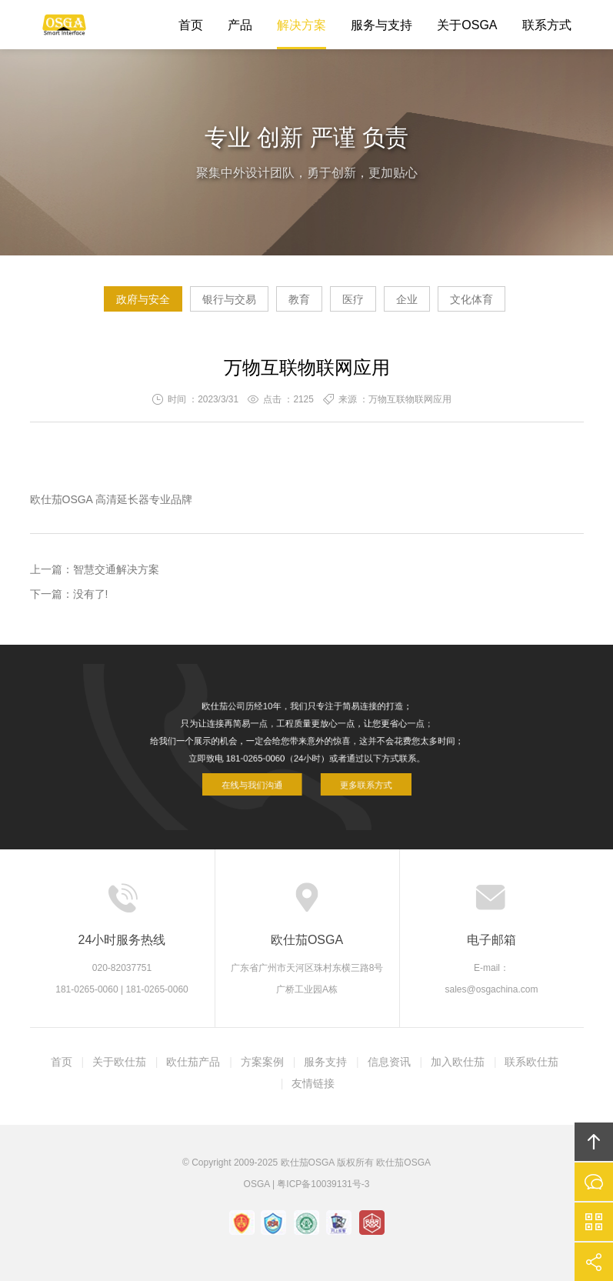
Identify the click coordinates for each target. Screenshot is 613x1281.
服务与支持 (381, 25)
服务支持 (325, 1062)
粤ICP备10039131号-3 (323, 1184)
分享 (594, 1262)
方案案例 (262, 1062)
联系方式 (546, 25)
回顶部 (594, 1142)
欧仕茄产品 (193, 1062)
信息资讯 (389, 1062)
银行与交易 (229, 299)
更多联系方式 (356, 779)
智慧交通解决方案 (116, 569)
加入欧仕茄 (458, 1062)
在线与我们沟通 (260, 779)
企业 (407, 299)
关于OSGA (467, 25)
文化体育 (471, 299)
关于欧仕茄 (119, 1062)
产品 (240, 25)
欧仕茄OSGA (64, 24)
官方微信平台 (594, 1222)
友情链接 (313, 1083)
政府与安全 (143, 299)
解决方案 (301, 25)
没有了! (90, 594)
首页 (190, 25)
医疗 (353, 299)
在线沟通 (594, 1182)
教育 (299, 299)
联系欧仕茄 (531, 1062)
